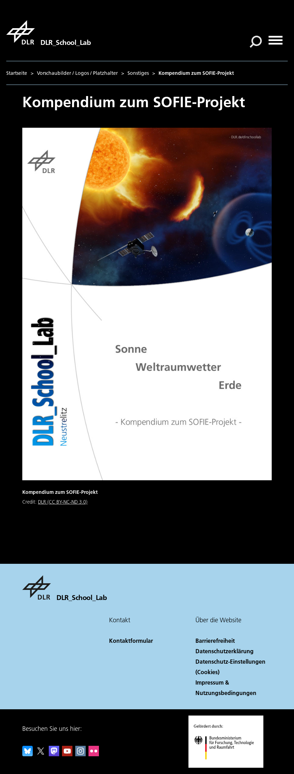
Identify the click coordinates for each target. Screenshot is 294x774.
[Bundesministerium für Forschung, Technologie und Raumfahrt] (227, 765)
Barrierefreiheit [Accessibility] (215, 640)
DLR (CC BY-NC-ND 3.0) (62, 502)
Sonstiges (138, 73)
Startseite (16, 73)
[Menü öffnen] (275, 38)
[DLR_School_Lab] (48, 32)
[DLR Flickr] (93, 754)
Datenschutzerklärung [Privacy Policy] (224, 651)
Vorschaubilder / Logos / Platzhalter (77, 73)
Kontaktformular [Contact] (131, 640)
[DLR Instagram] (80, 754)
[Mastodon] (54, 754)
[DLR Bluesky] (27, 754)
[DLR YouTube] (67, 754)
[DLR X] (41, 754)
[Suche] (255, 41)
